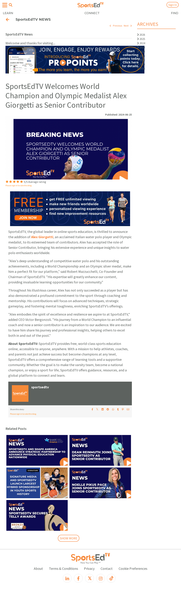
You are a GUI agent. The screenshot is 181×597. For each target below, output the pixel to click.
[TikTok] (111, 578)
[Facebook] (78, 578)
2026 (141, 34)
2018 (141, 68)
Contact (107, 568)
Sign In (172, 5)
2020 (141, 60)
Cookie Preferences (133, 568)
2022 (141, 51)
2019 (141, 64)
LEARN (8, 13)
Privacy (89, 568)
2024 (141, 43)
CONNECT (92, 13)
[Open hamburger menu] (4, 5)
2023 (141, 47)
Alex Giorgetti (42, 237)
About (38, 568)
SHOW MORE (68, 538)
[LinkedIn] (67, 578)
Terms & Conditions (63, 568)
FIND (174, 13)
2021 (141, 56)
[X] (89, 578)
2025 (141, 39)
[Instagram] (100, 578)
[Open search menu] (10, 5)
